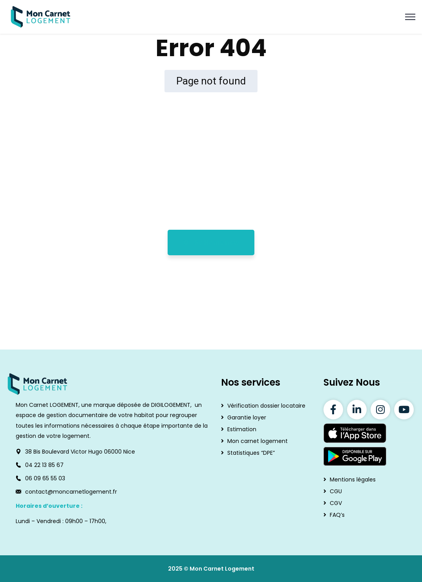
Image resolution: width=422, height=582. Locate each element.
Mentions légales (353, 479)
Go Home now (211, 242)
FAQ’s (337, 515)
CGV (336, 503)
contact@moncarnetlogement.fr (71, 492)
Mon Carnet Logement (222, 569)
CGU (336, 491)
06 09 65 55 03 (45, 478)
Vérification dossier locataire (266, 406)
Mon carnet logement (257, 441)
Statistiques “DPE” (251, 453)
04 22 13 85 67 (44, 465)
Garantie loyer (246, 417)
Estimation (241, 429)
